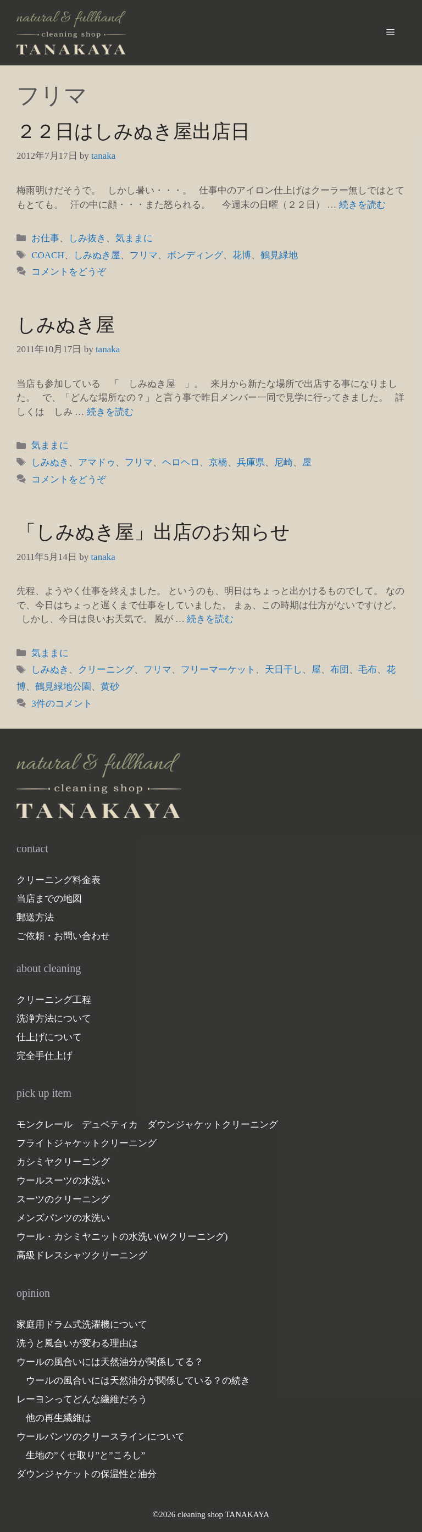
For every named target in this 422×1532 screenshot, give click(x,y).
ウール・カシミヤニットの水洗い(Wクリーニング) (121, 1236)
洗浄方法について (53, 1018)
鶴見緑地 (279, 255)
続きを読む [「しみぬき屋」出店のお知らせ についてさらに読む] (210, 619)
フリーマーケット (218, 669)
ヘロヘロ (180, 462)
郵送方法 (35, 917)
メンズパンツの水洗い (63, 1218)
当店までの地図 (49, 898)
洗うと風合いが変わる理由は (77, 1343)
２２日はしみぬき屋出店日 (133, 131)
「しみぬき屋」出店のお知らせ (153, 532)
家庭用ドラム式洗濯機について (81, 1324)
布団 (339, 669)
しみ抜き (87, 238)
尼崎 (283, 462)
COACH (47, 255)
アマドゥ (96, 462)
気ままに (134, 238)
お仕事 (45, 238)
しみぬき (50, 462)
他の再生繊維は (58, 1418)
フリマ (144, 255)
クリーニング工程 (53, 1000)
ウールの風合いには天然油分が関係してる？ (109, 1362)
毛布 (367, 669)
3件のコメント (61, 703)
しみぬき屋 (97, 255)
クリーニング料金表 (58, 880)
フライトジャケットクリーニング (86, 1143)
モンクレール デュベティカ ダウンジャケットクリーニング (147, 1124)
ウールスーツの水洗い (63, 1180)
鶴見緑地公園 (63, 686)
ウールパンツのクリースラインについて (100, 1436)
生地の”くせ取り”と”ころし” (85, 1455)
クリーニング (106, 669)
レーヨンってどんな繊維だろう (81, 1399)
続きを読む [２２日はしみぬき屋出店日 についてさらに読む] (362, 204)
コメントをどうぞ (68, 272)
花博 (241, 255)
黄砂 (110, 686)
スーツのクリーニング (63, 1199)
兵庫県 (251, 462)
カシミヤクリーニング (63, 1162)
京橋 (218, 462)
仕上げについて (49, 1037)
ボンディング (195, 255)
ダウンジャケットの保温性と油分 (86, 1474)
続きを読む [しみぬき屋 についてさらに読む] (110, 412)
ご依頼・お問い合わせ (63, 936)
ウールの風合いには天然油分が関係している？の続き (138, 1380)
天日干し (283, 669)
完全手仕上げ (44, 1056)
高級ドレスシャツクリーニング (81, 1255)
